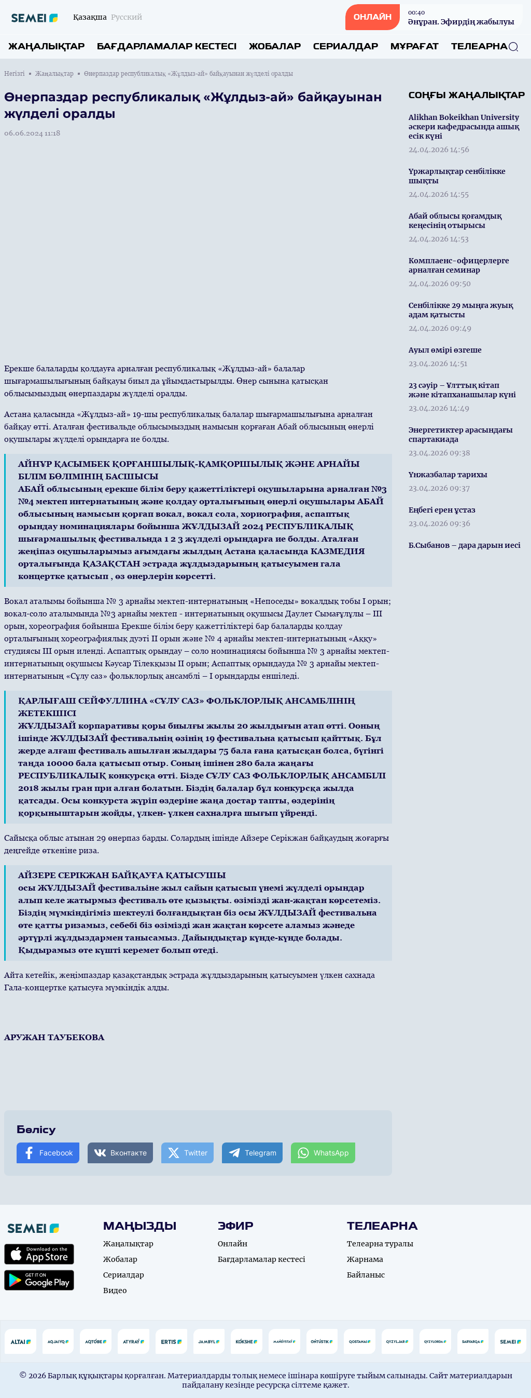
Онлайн (232, 1243)
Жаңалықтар (46, 46)
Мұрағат (414, 46)
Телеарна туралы (380, 1243)
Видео (115, 1290)
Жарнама (365, 1259)
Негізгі (14, 73)
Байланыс (366, 1275)
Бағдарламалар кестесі (166, 46)
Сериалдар (345, 46)
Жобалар (275, 46)
